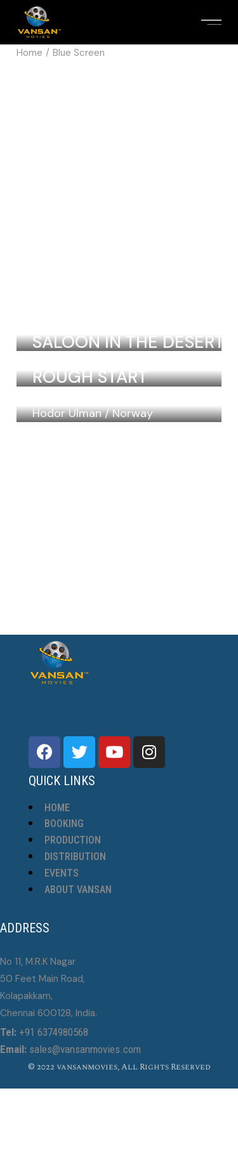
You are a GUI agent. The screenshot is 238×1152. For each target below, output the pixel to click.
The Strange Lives (113, 467)
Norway (132, 413)
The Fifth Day (91, 538)
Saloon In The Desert (128, 342)
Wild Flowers (94, 306)
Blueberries (86, 431)
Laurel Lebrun (67, 323)
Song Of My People (118, 396)
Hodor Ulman (67, 413)
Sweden (131, 358)
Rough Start (90, 377)
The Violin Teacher (118, 502)
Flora (58, 573)
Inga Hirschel (66, 358)
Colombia (139, 323)
